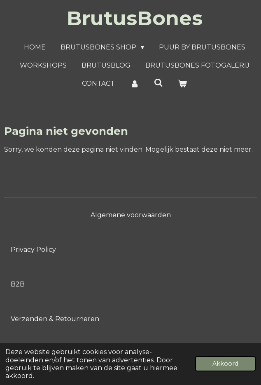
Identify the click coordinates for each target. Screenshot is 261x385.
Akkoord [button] (225, 363)
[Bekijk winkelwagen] (182, 84)
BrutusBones (135, 18)
